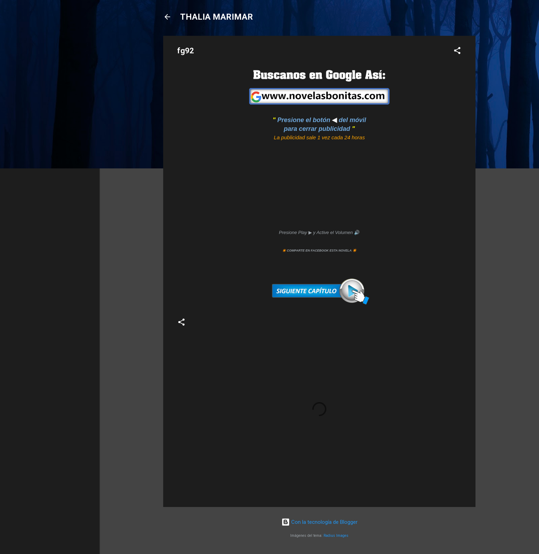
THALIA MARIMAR (216, 17)
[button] (457, 51)
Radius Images (336, 535)
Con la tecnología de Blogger (319, 522)
